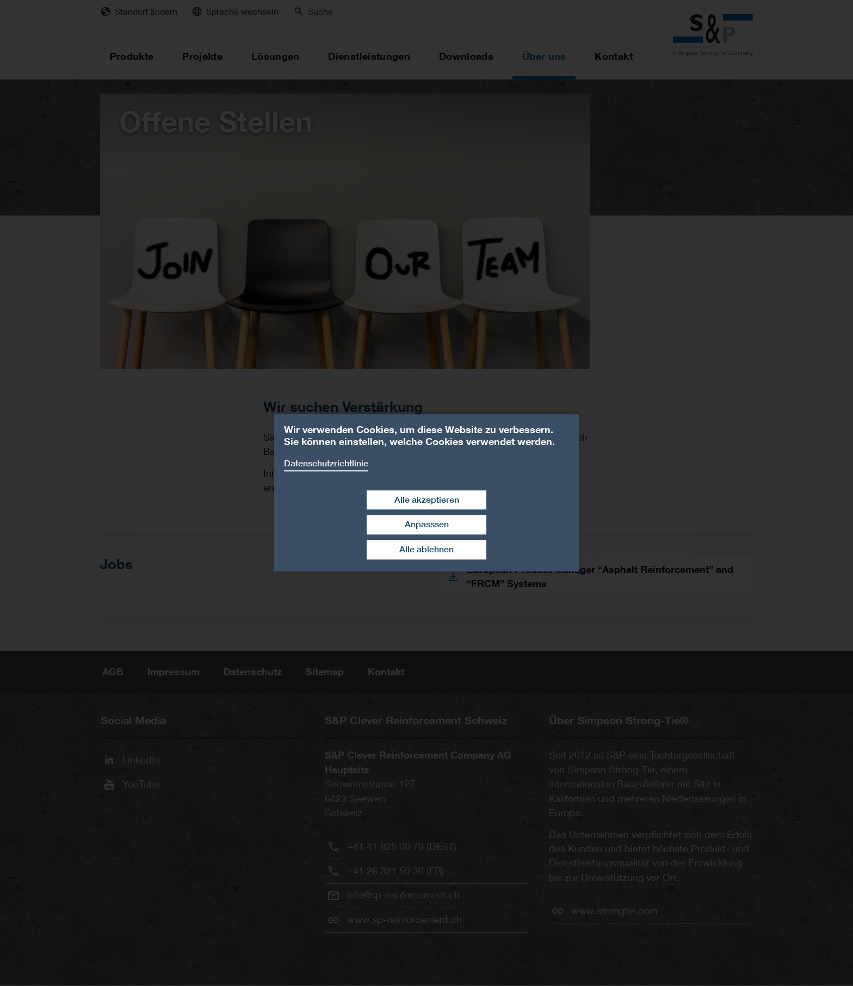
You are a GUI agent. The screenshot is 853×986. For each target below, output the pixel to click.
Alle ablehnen (426, 549)
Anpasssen (427, 525)
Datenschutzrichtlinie (326, 463)
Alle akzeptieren (426, 500)
